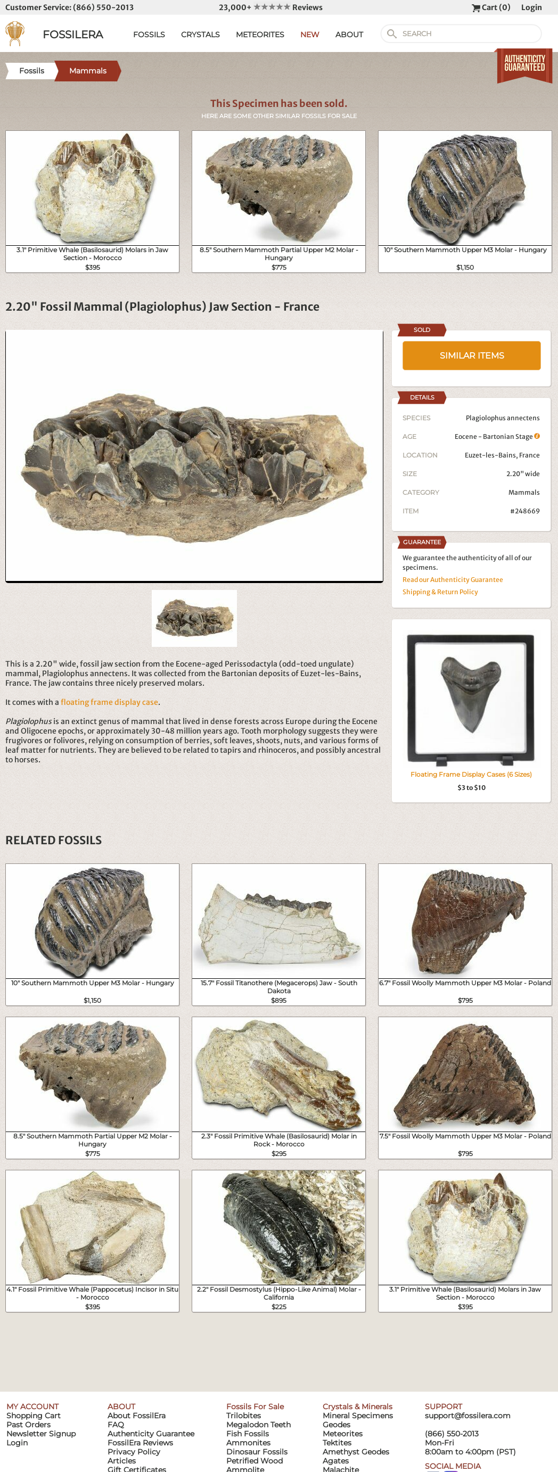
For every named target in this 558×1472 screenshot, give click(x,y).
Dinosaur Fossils (257, 1452)
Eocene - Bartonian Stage (497, 436)
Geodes (336, 1424)
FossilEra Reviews (140, 1443)
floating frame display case (109, 702)
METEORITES (260, 34)
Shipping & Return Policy (440, 592)
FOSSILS (149, 34)
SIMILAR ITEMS (472, 356)
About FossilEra (137, 1415)
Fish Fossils (247, 1433)
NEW (309, 34)
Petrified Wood (254, 1461)
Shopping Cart (33, 1415)
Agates (336, 1461)
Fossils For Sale (255, 1406)
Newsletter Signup (41, 1433)
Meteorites (343, 1433)
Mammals (524, 492)
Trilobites (243, 1415)
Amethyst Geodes (356, 1452)
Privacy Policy (134, 1452)
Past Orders (28, 1424)
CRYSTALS (200, 34)
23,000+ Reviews (271, 7)
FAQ (116, 1424)
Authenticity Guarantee (151, 1433)
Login (531, 7)
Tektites (337, 1443)
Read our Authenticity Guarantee (453, 580)
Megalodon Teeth (258, 1424)
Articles (122, 1461)
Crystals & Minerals (357, 1406)
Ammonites (248, 1443)
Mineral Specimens (358, 1415)
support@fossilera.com (468, 1415)
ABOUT (349, 34)
